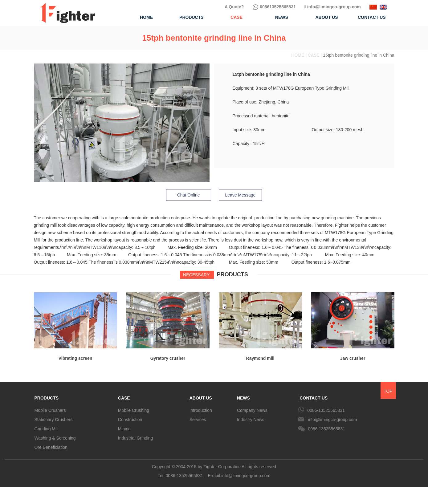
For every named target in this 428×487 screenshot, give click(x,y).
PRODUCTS (47, 398)
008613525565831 (274, 6)
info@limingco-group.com (332, 6)
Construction (130, 419)
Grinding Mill (47, 428)
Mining (124, 428)
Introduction (201, 410)
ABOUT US (201, 398)
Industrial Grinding (135, 438)
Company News (252, 410)
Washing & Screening (55, 438)
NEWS (243, 398)
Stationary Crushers (54, 419)
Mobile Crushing (133, 410)
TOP (388, 391)
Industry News (250, 419)
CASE (124, 398)
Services (198, 419)
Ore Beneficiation (51, 447)
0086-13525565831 (325, 410)
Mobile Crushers (50, 410)
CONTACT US (314, 398)
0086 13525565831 (326, 428)
